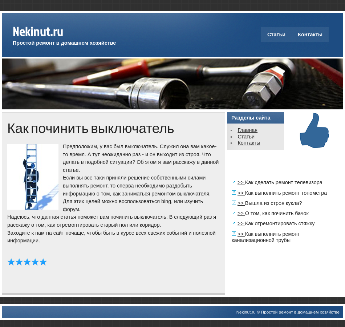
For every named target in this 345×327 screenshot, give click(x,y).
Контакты (310, 34)
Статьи (276, 34)
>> (241, 182)
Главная (247, 130)
